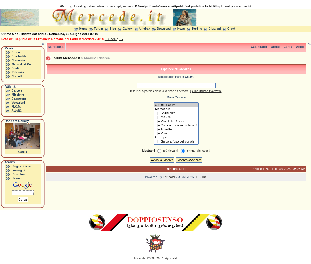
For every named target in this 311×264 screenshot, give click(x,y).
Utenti (275, 46)
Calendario (259, 46)
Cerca (288, 46)
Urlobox (144, 28)
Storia (16, 52)
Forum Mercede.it (65, 58)
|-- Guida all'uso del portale (176, 142)
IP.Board (169, 177)
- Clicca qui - (114, 39)
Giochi (231, 28)
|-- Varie (176, 133)
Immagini (19, 170)
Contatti (17, 76)
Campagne (19, 98)
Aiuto (300, 46)
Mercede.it (56, 46)
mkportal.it (170, 258)
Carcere (17, 90)
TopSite (197, 28)
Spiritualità (19, 56)
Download (164, 28)
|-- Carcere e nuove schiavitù (176, 125)
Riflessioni (19, 72)
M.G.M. (16, 106)
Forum (98, 28)
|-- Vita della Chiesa (176, 121)
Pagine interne (22, 166)
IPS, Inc (201, 177)
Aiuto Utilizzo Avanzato (206, 91)
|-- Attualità (176, 129)
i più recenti (198, 150)
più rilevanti (170, 150)
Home (83, 28)
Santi (15, 68)
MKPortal (140, 258)
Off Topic (176, 137)
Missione (18, 94)
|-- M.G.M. (176, 117)
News (181, 28)
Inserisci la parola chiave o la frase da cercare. (159, 91)
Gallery (128, 28)
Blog (113, 28)
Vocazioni (18, 102)
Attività (16, 110)
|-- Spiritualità (176, 113)
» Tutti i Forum (176, 105)
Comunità (18, 60)
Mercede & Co (21, 64)
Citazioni (215, 28)
